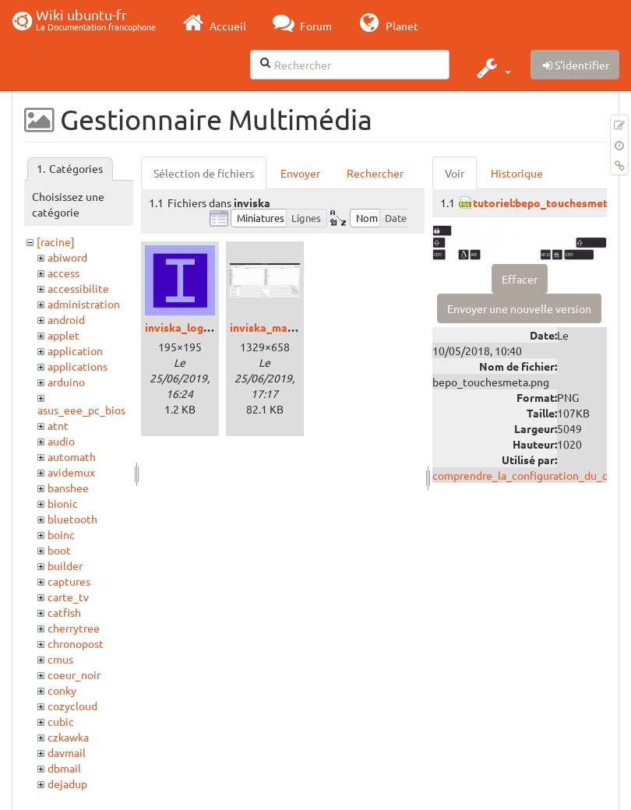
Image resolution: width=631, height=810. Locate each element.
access (63, 273)
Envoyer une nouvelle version (519, 308)
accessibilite (78, 288)
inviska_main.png (274, 327)
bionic (63, 503)
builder (65, 565)
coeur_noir (74, 674)
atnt (58, 425)
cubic (61, 721)
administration (84, 304)
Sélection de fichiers (203, 173)
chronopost (76, 643)
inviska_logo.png (188, 327)
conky (62, 690)
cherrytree (74, 628)
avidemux (71, 472)
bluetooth (72, 519)
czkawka (68, 737)
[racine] (56, 241)
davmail (67, 752)
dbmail (64, 768)
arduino (66, 382)
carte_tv (68, 597)
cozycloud (72, 706)
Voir (454, 173)
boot (59, 550)
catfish (64, 612)
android (66, 319)
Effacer (520, 279)
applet (63, 335)
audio (61, 441)
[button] (492, 67)
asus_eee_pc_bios (81, 410)
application (75, 350)
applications (78, 366)
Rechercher (375, 173)
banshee (68, 488)
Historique (517, 173)
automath (72, 456)
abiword (67, 257)
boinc (61, 534)
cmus (60, 659)
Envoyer (300, 173)
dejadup (67, 784)
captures (69, 581)
